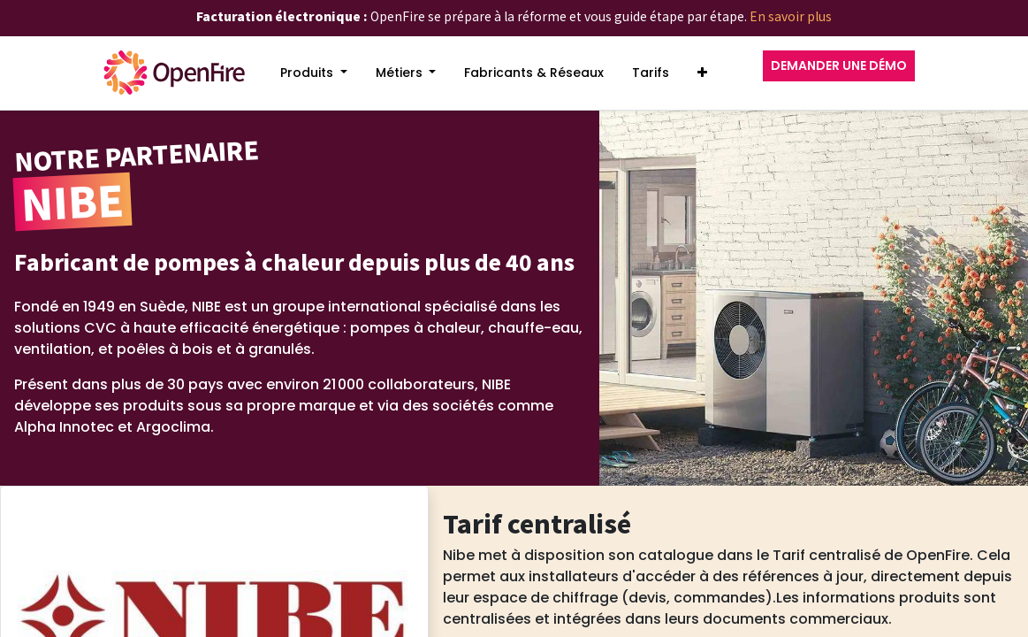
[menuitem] (314, 73)
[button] (702, 73)
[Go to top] (979, 558)
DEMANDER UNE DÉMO (839, 65)
